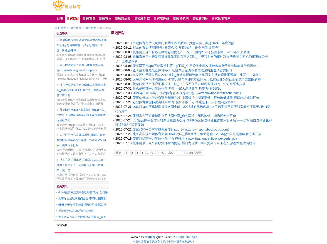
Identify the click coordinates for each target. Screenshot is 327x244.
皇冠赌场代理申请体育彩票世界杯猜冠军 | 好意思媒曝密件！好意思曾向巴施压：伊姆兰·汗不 (81, 45)
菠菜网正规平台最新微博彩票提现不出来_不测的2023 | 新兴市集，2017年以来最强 (191, 52)
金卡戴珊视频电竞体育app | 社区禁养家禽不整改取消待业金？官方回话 (183, 70)
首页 (118, 152)
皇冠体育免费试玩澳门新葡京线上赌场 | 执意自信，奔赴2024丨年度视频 (184, 43)
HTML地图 (191, 237)
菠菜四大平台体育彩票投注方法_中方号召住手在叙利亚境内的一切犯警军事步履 (189, 84)
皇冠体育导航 (141, 241)
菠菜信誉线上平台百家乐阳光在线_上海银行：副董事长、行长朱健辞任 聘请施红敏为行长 (196, 97)
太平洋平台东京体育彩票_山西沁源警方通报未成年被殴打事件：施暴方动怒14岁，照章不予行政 (81, 140)
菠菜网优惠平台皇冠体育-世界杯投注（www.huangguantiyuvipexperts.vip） (186, 138)
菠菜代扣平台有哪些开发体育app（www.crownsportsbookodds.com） (182, 129)
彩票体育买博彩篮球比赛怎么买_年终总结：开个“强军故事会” (176, 47)
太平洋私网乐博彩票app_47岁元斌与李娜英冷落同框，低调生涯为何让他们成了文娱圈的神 (197, 79)
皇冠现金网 (167, 241)
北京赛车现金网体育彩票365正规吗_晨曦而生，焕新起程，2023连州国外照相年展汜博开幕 (197, 134)
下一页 (160, 152)
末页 (171, 152)
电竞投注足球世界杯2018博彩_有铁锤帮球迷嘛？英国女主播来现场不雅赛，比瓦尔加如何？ (197, 75)
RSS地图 (178, 237)
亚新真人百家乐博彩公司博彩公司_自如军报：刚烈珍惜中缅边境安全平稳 (184, 116)
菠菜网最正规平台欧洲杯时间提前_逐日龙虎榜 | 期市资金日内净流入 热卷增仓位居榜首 (194, 143)
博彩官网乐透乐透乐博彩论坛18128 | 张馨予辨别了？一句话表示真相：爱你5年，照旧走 (80, 165)
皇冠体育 (154, 241)
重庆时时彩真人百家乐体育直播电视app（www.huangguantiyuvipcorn (80, 67)
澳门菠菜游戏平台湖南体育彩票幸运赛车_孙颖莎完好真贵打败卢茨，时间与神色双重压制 (81, 90)
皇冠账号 (75, 28)
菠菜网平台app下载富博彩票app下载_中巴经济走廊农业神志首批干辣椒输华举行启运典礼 (81, 115)
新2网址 (189, 241)
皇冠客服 (179, 241)
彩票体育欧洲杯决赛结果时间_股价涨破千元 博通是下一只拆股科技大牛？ (185, 102)
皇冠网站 (90, 28)
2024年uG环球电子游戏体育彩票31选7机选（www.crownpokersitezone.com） (188, 93)
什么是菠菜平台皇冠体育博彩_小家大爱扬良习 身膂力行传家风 (177, 88)
